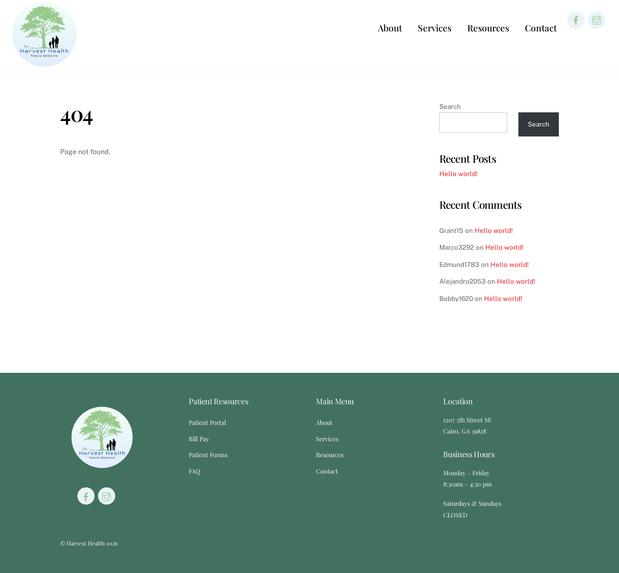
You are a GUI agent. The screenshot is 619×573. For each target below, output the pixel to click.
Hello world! (458, 173)
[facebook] (576, 19)
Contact (541, 28)
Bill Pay (199, 438)
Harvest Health (86, 543)
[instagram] (596, 19)
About (390, 28)
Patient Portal (207, 422)
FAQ (194, 471)
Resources (488, 28)
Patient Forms (208, 454)
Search (450, 106)
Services (434, 28)
